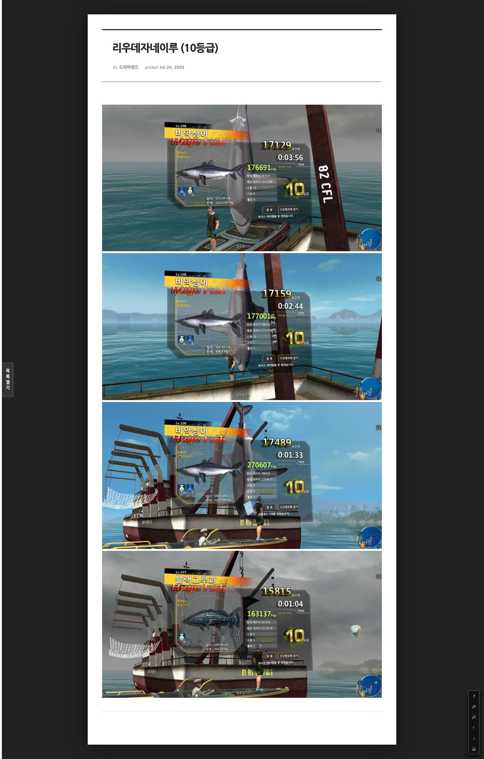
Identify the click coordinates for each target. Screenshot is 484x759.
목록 (8, 380)
